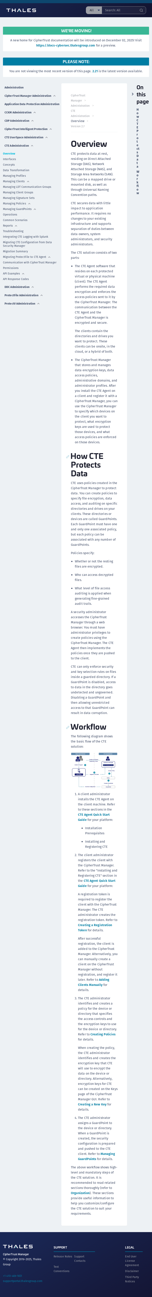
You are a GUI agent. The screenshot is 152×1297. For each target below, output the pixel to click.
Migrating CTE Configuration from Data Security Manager (27, 244)
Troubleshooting (13, 231)
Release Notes (63, 1256)
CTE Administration (19, 146)
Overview (9, 153)
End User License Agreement (132, 1260)
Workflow (138, 182)
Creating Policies (103, 1034)
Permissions (11, 268)
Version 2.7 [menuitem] (78, 126)
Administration (14, 87)
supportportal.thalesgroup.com (22, 1281)
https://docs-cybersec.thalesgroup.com (65, 45)
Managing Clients (16, 181)
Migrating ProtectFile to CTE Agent (27, 257)
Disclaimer (132, 1271)
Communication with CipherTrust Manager (29, 262)
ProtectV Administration (22, 304)
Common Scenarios (15, 220)
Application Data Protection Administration (33, 104)
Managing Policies (17, 203)
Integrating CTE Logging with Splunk (25, 236)
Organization (80, 1193)
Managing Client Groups (18, 192)
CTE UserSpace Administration (26, 137)
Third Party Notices (132, 1279)
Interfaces (9, 159)
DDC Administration (19, 287)
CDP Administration (19, 121)
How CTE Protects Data (138, 138)
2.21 (95, 71)
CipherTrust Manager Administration (30, 96)
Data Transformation (16, 170)
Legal (129, 1247)
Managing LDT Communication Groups (27, 187)
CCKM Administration (20, 112)
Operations (10, 214)
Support (60, 1247)
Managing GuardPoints (19, 209)
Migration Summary (15, 251)
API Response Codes (16, 279)
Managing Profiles (14, 176)
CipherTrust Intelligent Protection (28, 129)
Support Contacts (80, 1258)
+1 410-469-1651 (12, 1276)
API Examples (14, 273)
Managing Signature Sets (19, 198)
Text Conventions (61, 1269)
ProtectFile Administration (24, 295)
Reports (10, 225)
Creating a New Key (92, 1104)
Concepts (9, 164)
